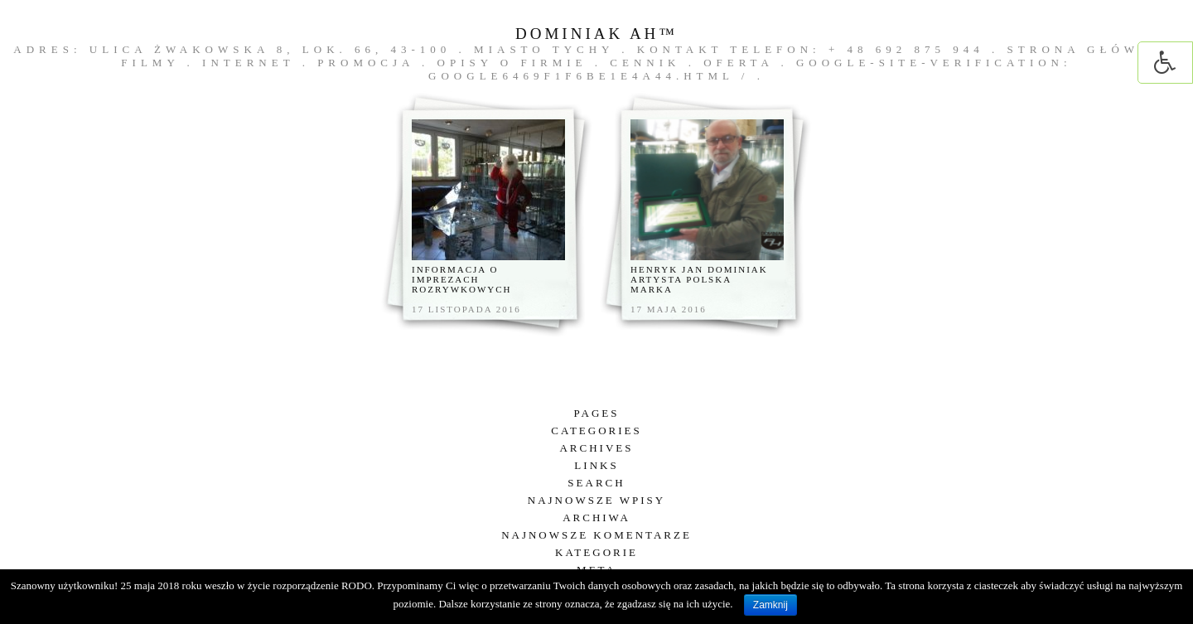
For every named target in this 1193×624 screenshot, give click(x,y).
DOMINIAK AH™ (596, 33)
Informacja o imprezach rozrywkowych (462, 279)
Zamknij (770, 605)
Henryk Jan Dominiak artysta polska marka (699, 279)
